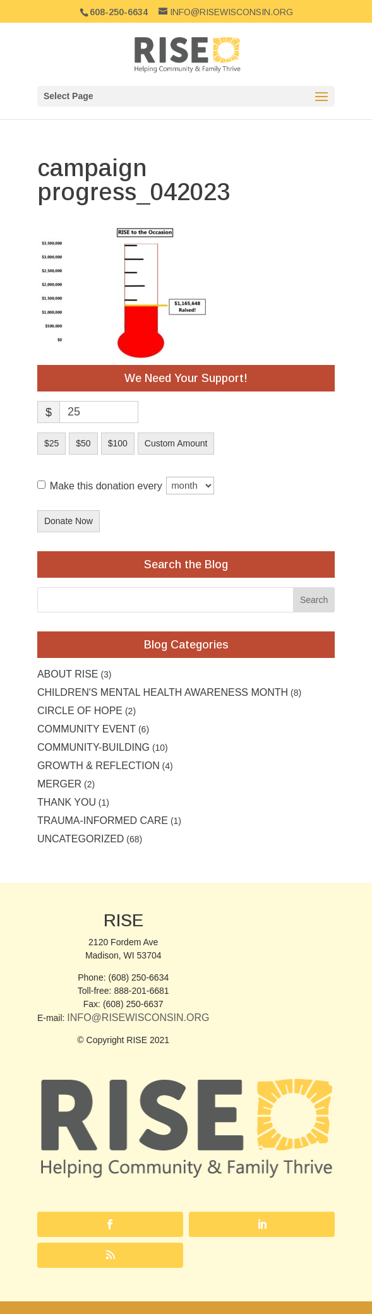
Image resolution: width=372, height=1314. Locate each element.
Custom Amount (176, 443)
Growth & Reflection (98, 765)
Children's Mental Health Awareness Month (162, 692)
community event (86, 729)
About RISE (68, 674)
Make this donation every (132, 485)
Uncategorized (80, 838)
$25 (51, 443)
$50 (83, 443)
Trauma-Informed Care (102, 820)
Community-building (93, 747)
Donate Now (68, 521)
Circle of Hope (80, 710)
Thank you (66, 802)
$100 (118, 443)
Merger (59, 784)
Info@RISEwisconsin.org (138, 1017)
